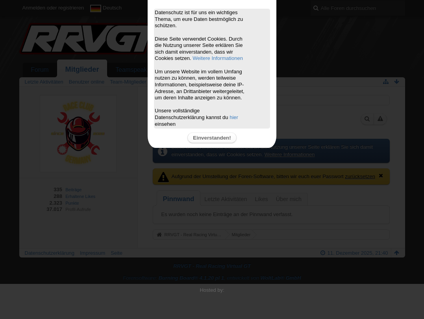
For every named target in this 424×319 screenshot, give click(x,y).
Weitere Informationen (218, 58)
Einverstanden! (212, 138)
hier (234, 117)
